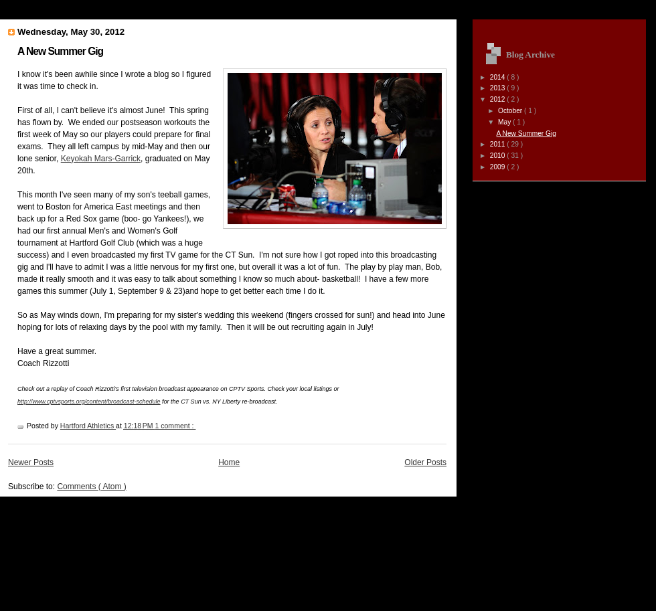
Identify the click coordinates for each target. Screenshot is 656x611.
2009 (498, 167)
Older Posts (425, 462)
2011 (498, 144)
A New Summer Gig (60, 51)
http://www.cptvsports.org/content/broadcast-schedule (89, 401)
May (505, 122)
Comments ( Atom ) (91, 486)
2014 (498, 77)
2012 (498, 99)
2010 (498, 155)
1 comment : (175, 426)
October (511, 110)
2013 (498, 88)
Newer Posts (31, 462)
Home (229, 462)
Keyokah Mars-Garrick (101, 158)
